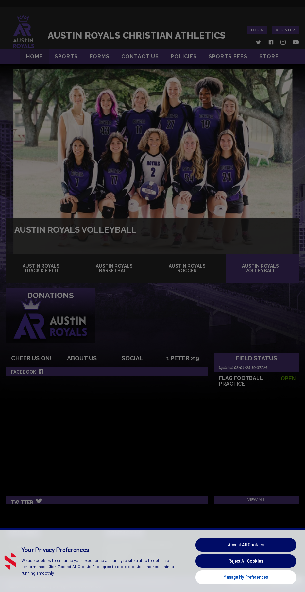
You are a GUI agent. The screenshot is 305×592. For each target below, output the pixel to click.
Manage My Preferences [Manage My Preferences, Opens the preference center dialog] (245, 577)
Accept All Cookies (246, 544)
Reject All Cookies (246, 561)
